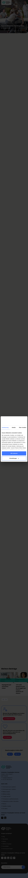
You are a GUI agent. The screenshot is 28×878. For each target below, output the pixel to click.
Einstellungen (14, 458)
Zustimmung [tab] (5, 427)
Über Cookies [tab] (22, 427)
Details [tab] (14, 427)
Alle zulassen (14, 453)
